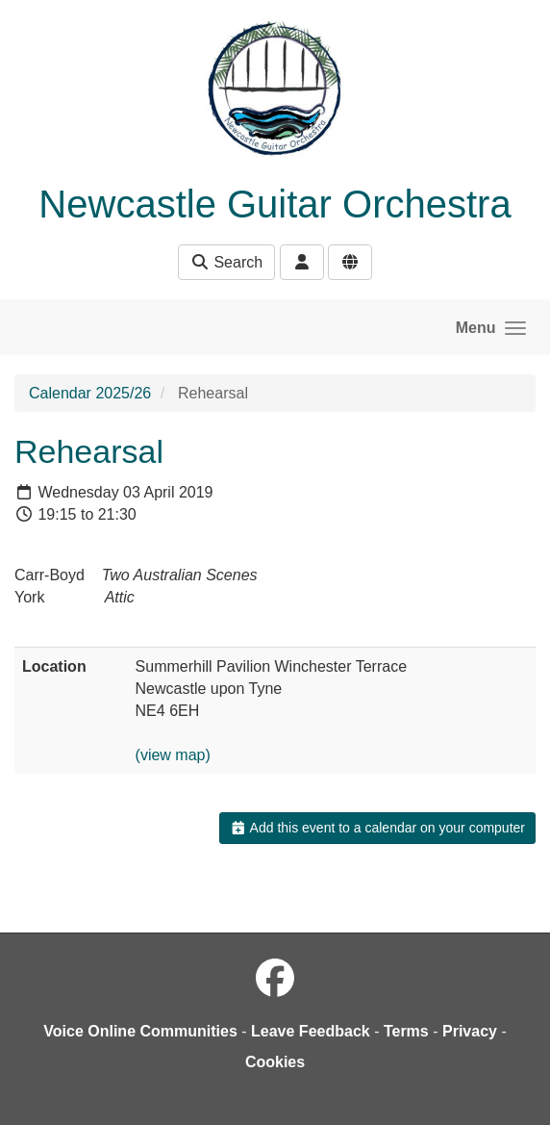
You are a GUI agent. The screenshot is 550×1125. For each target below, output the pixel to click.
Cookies (275, 1062)
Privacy (469, 1031)
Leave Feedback (310, 1031)
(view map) (173, 755)
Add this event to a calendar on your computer (377, 827)
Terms (406, 1031)
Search (226, 262)
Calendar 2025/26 (90, 393)
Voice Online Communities (140, 1031)
